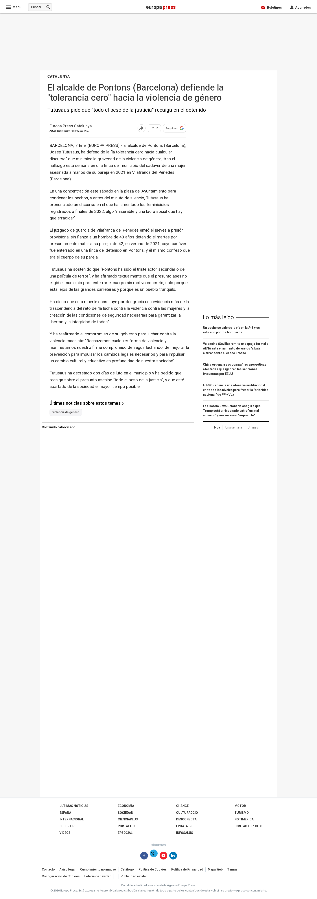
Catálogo (127, 869)
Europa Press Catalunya (71, 126)
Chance (182, 806)
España (65, 812)
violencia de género (65, 412)
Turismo (241, 812)
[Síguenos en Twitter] (153, 856)
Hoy (217, 427)
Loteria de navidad (97, 876)
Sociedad (125, 812)
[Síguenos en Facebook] (144, 856)
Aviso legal (67, 869)
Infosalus (184, 833)
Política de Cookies (152, 869)
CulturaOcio (187, 812)
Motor (240, 806)
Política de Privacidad (187, 869)
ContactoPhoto (248, 826)
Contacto (48, 869)
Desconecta (186, 819)
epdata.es (184, 826)
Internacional (71, 819)
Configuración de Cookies (61, 876)
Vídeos (64, 833)
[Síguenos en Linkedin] (173, 856)
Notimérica (244, 819)
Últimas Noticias (73, 806)
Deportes (67, 826)
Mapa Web (215, 869)
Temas (232, 869)
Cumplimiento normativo (98, 869)
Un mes (253, 427)
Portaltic (126, 826)
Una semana (233, 427)
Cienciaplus (128, 819)
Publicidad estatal (134, 876)
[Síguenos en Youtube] (163, 856)
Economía (126, 806)
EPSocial (125, 833)
